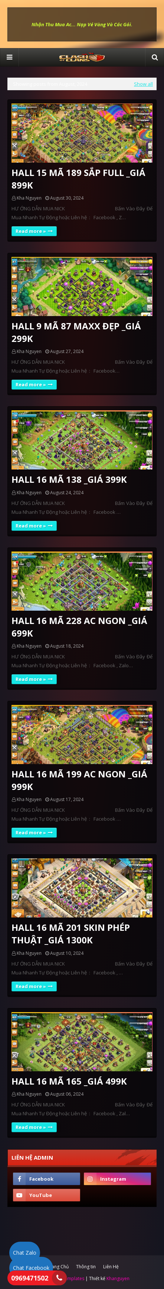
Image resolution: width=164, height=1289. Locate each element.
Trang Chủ (58, 1266)
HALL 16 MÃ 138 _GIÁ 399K (69, 479)
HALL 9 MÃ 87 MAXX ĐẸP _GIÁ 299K (76, 332)
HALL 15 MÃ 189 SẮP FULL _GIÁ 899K (78, 178)
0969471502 (29, 1277)
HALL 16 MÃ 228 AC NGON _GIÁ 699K (79, 626)
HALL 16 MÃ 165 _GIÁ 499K (69, 1081)
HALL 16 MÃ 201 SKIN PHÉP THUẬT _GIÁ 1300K (71, 933)
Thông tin (86, 1266)
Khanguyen (117, 1278)
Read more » (31, 231)
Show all (143, 84)
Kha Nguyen (29, 198)
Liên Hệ (111, 1266)
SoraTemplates (68, 1278)
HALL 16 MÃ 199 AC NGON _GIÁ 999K (79, 780)
